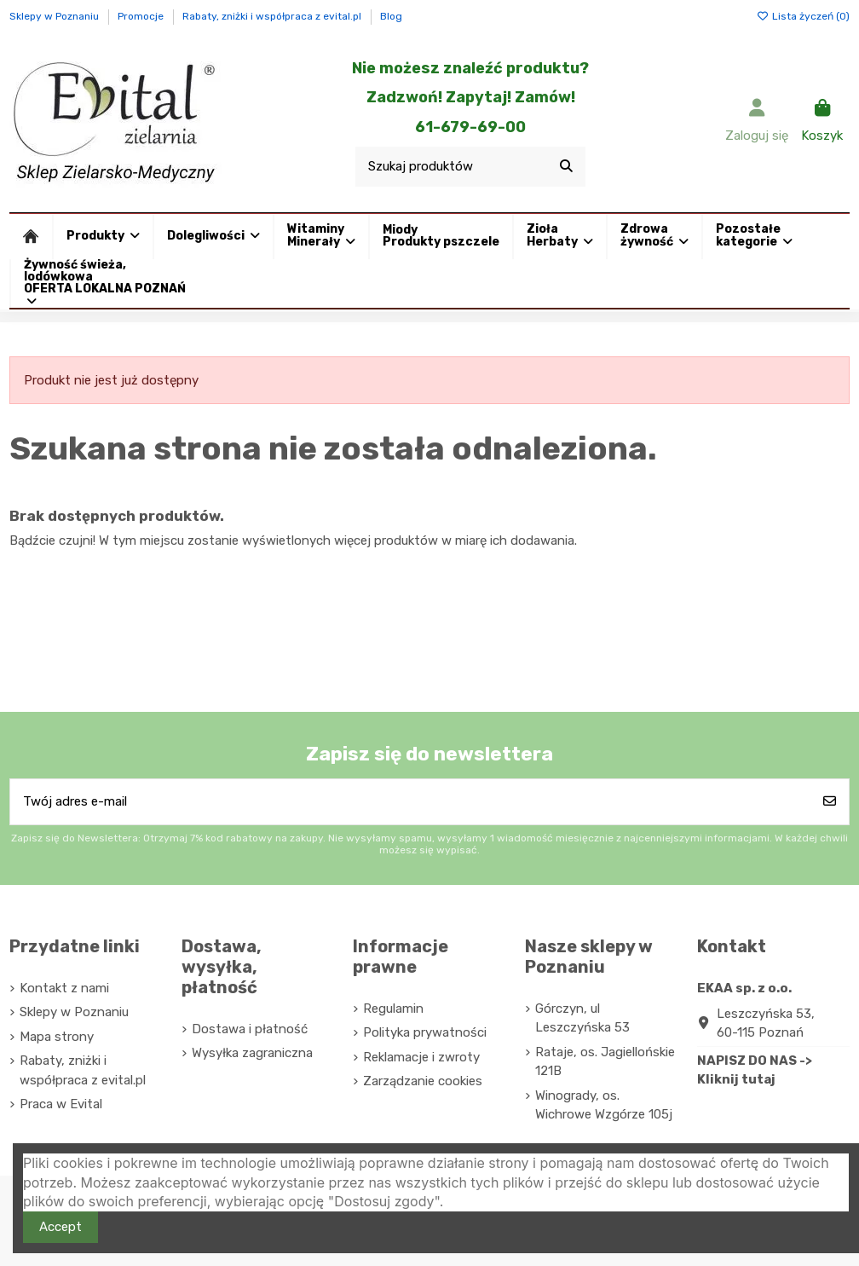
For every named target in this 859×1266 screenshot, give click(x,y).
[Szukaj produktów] (566, 167)
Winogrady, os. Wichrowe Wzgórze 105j (603, 1105)
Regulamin (393, 1008)
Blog (391, 16)
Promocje (142, 16)
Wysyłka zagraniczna (252, 1053)
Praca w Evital (61, 1104)
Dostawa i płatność (250, 1029)
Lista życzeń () (803, 16)
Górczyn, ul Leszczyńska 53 (582, 1018)
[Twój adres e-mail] (410, 801)
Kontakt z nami (64, 988)
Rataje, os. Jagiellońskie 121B (605, 1061)
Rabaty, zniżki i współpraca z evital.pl (273, 16)
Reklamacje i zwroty (421, 1057)
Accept (60, 1226)
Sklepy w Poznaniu (55, 16)
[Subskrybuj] (829, 801)
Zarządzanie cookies (422, 1081)
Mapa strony (57, 1036)
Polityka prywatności (425, 1032)
